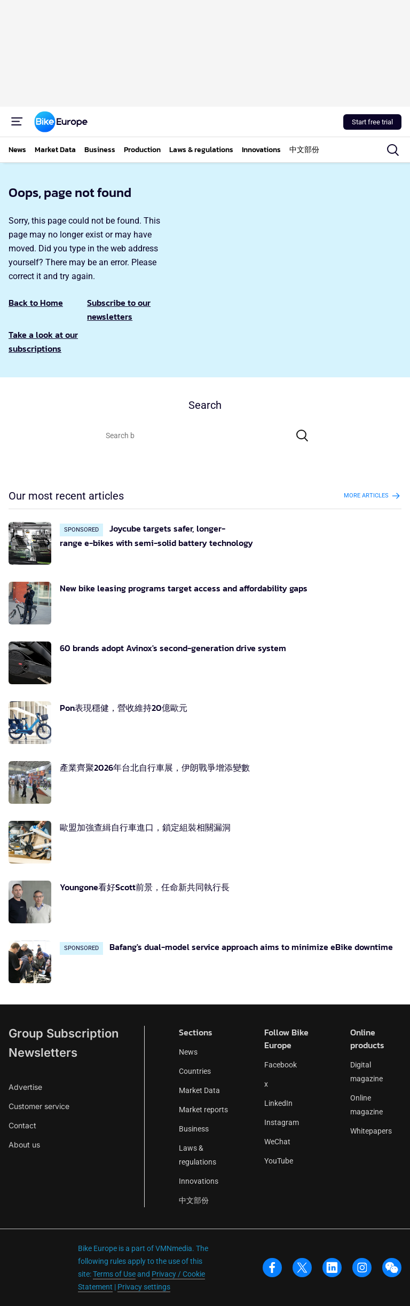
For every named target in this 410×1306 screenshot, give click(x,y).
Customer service (39, 1106)
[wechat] (391, 1267)
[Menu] (17, 121)
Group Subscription (64, 1033)
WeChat (277, 1141)
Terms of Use (114, 1274)
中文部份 (194, 1200)
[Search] (302, 435)
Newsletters (43, 1052)
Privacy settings (143, 1287)
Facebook (280, 1064)
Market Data (199, 1090)
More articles (372, 495)
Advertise (25, 1086)
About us (24, 1144)
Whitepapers (371, 1131)
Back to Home (36, 302)
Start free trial (372, 122)
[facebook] (272, 1267)
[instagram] (362, 1267)
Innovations (198, 1181)
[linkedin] (332, 1267)
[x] (302, 1267)
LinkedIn (278, 1103)
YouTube (278, 1161)
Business (194, 1129)
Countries (195, 1071)
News (188, 1052)
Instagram (281, 1122)
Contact (22, 1125)
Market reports (203, 1109)
